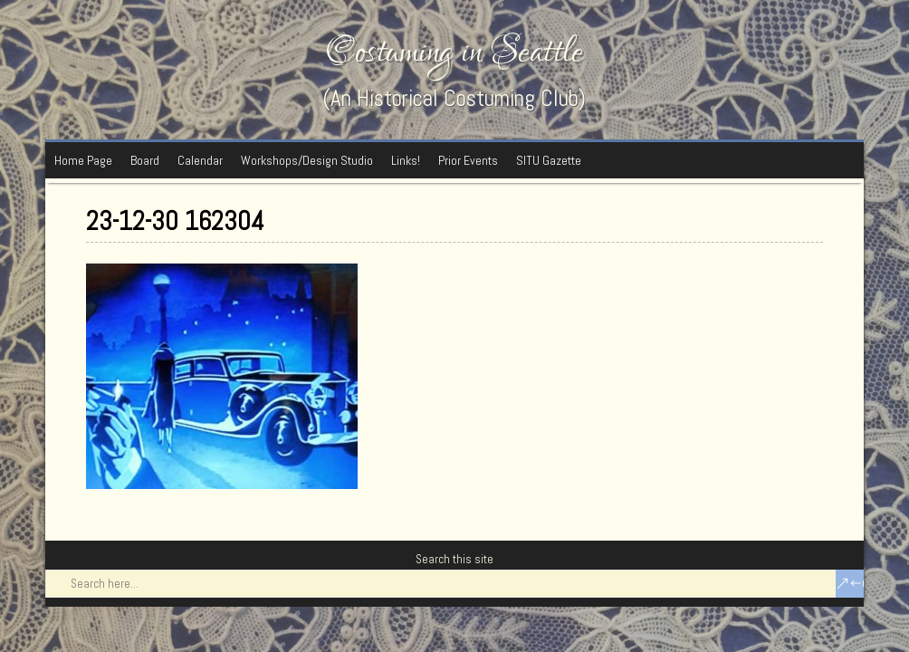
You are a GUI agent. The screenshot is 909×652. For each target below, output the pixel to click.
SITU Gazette (548, 160)
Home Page (83, 160)
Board (144, 160)
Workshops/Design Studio (307, 160)
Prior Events (468, 160)
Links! (405, 160)
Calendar (200, 160)
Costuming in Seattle (454, 52)
